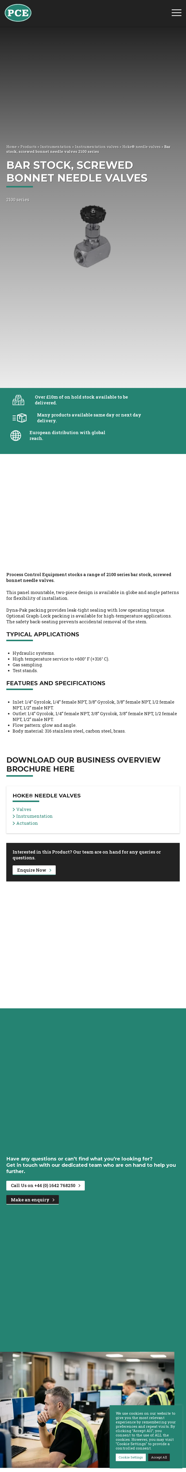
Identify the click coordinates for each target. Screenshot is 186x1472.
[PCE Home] (18, 12)
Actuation (25, 823)
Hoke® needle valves (141, 146)
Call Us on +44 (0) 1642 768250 (45, 1185)
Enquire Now (34, 870)
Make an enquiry (32, 1200)
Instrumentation (55, 146)
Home (11, 146)
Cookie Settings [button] (131, 1457)
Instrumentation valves (97, 146)
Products (28, 146)
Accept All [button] (159, 1457)
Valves (22, 809)
